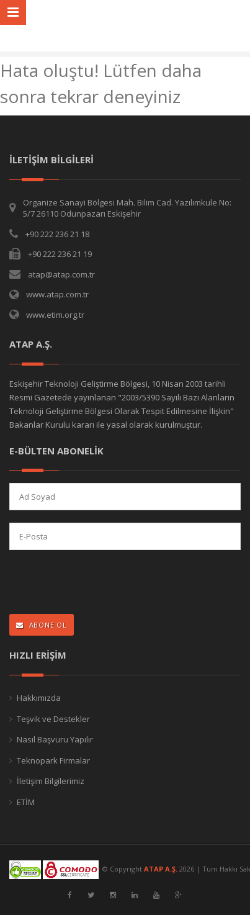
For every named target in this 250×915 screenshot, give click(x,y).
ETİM (26, 802)
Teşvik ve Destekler (53, 718)
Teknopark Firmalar (53, 760)
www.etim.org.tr (55, 314)
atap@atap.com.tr (61, 274)
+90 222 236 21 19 (60, 253)
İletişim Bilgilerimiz (50, 781)
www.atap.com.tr (57, 294)
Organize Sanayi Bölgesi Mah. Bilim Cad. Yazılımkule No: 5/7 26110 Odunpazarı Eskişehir (127, 208)
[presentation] (90, 583)
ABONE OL (41, 624)
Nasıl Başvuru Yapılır (55, 739)
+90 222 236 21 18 (57, 234)
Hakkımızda (39, 697)
